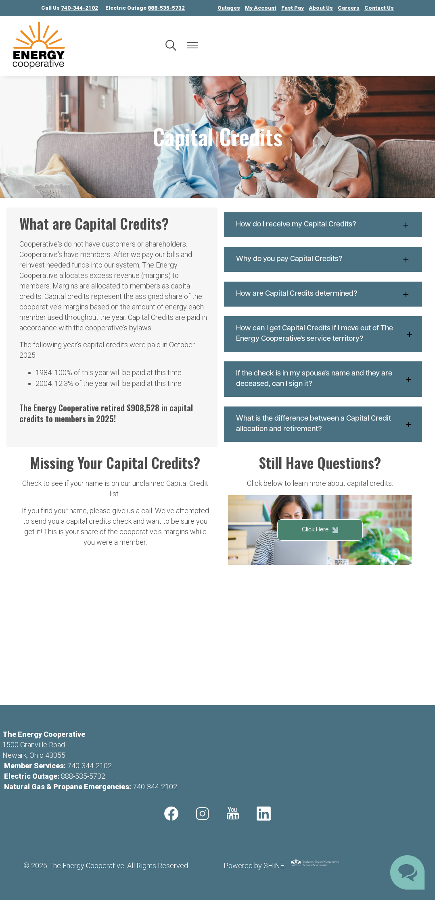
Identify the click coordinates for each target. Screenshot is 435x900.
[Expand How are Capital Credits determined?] (323, 294)
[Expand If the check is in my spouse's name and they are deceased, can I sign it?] (323, 379)
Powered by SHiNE (254, 865)
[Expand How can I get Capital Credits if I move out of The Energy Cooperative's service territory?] (323, 334)
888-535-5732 (83, 776)
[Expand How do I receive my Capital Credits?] (323, 224)
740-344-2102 (89, 765)
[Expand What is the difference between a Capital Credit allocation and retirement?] (323, 424)
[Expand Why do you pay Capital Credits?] (323, 259)
